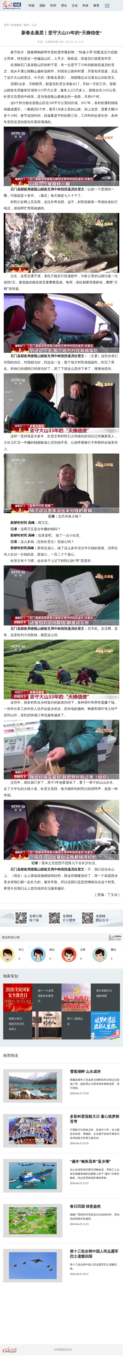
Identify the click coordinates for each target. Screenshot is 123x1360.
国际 (42, 5)
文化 (75, 5)
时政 (32, 5)
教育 (96, 5)
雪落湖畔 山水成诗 (73, 1071)
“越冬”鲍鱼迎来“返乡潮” (78, 1161)
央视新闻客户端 (54, 41)
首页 (6, 25)
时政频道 (16, 25)
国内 (26, 25)
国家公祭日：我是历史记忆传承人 (16, 1023)
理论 (64, 5)
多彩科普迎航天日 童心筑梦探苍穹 (86, 1116)
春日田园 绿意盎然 (73, 1206)
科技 (86, 5)
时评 (53, 5)
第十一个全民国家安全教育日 (45, 996)
